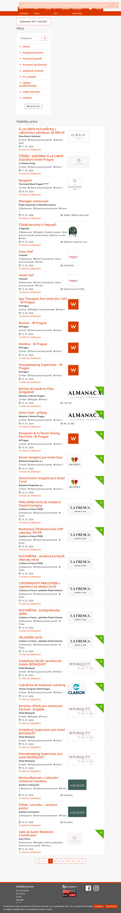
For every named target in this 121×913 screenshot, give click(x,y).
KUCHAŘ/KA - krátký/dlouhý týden (39, 612)
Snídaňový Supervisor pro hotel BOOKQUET (42, 731)
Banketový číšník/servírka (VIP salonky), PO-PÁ (41, 530)
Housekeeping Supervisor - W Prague (40, 366)
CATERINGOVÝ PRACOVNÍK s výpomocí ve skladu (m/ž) (39, 585)
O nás (19, 896)
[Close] (115, 5)
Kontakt (20, 899)
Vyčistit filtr (33, 106)
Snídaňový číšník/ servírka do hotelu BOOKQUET (40, 662)
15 (79, 861)
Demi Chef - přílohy (33, 412)
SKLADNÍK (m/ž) (30, 637)
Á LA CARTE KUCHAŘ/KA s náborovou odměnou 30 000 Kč (42, 130)
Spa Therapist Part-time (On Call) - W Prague (43, 300)
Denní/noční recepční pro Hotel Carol (42, 480)
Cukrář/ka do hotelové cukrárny (42, 685)
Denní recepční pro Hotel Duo (40, 457)
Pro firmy (20, 893)
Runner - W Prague (33, 323)
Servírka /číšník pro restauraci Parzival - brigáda (41, 707)
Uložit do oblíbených (30, 149)
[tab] (33, 46)
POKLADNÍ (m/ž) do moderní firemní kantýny (40, 503)
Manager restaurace (34, 201)
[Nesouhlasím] (111, 906)
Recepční (25, 180)
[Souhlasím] (99, 906)
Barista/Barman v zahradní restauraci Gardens (38, 779)
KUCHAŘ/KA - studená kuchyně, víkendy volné (42, 557)
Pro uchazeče (22, 890)
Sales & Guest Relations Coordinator (36, 833)
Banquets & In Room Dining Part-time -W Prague (39, 435)
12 (73, 861)
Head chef (26, 275)
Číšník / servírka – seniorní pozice (38, 806)
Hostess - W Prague (33, 344)
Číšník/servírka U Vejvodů (37, 224)
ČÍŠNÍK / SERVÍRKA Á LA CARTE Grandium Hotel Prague (41, 158)
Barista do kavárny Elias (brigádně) (36, 390)
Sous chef (26, 251)
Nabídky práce (25, 886)
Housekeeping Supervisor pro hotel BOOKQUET (41, 755)
